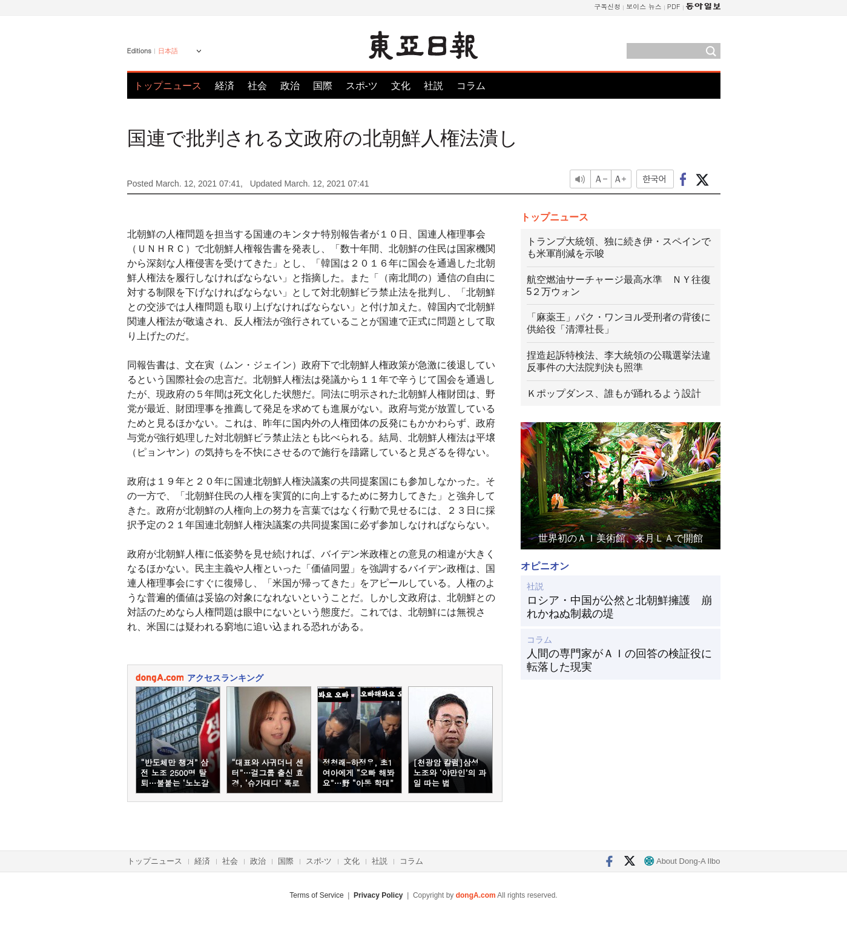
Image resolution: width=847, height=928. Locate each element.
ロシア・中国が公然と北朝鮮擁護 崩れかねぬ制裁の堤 (619, 607)
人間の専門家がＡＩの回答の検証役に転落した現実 (619, 660)
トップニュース (168, 86)
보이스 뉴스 (644, 6)
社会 (257, 86)
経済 (224, 86)
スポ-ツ (362, 86)
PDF (674, 6)
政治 (290, 86)
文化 (400, 86)
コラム (471, 86)
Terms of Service (316, 895)
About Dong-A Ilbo (682, 861)
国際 (322, 86)
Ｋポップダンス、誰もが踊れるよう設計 (614, 393)
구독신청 (607, 6)
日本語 (168, 51)
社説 (433, 86)
